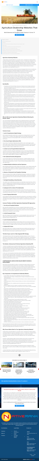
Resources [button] (15, 436)
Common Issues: (4, 45)
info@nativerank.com (32, 443)
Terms (35, 454)
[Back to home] (4, 2)
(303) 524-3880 (31, 438)
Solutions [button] (3, 431)
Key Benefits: (4, 42)
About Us (15, 431)
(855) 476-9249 (32, 439)
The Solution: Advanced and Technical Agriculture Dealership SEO (11, 49)
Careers (15, 434)
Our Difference (16, 432)
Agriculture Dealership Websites (6, 41)
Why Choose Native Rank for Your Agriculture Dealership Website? (11, 53)
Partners (15, 433)
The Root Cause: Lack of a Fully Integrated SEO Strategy (9, 48)
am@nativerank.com (32, 449)
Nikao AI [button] (3, 433)
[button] (37, 2)
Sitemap (15, 437)
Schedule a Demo (29, 4)
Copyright (32, 455)
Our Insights (16, 435)
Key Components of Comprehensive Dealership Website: (9, 52)
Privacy (31, 454)
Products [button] (3, 435)
